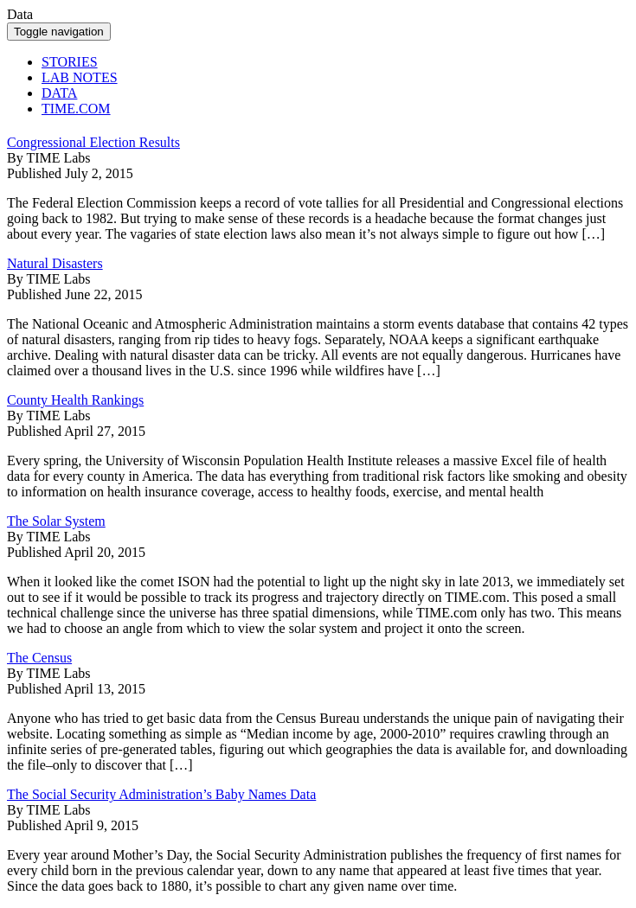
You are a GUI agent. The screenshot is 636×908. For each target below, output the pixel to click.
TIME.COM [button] (76, 108)
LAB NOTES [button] (80, 77)
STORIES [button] (70, 61)
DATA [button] (59, 93)
